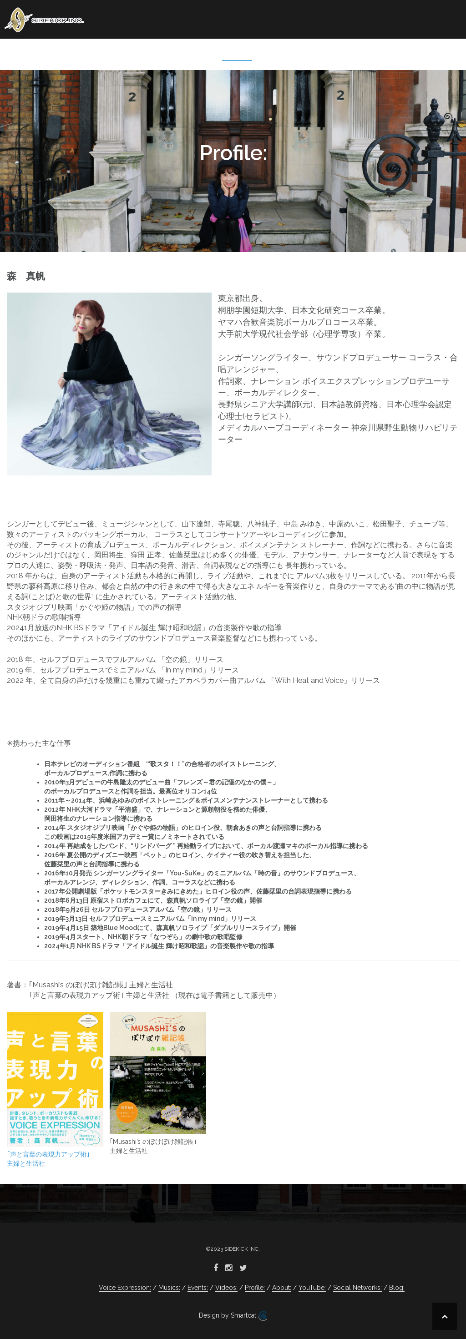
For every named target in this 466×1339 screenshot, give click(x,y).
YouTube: (319, 52)
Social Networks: (383, 52)
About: (276, 52)
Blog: (439, 52)
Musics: (114, 52)
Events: (155, 52)
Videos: (196, 52)
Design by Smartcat (233, 1316)
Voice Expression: (53, 52)
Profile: (237, 52)
